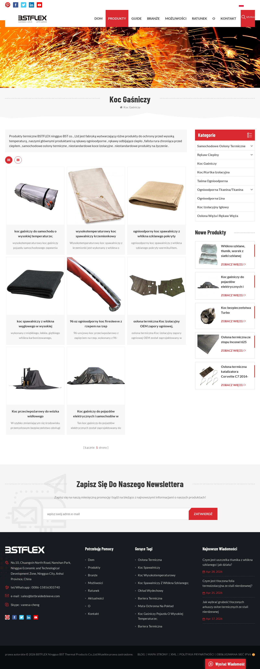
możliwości (175, 18)
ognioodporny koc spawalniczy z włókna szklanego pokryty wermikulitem (156, 233)
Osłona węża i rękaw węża (217, 216)
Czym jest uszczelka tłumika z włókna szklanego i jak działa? (228, 562)
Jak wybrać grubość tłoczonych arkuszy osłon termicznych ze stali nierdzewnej (225, 606)
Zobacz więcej (232, 264)
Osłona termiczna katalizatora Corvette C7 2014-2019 (234, 372)
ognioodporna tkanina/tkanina (220, 189)
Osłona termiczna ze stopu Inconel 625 (236, 339)
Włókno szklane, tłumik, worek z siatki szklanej (233, 251)
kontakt (228, 18)
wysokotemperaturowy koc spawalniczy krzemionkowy (96, 233)
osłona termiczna (150, 560)
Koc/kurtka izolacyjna (213, 172)
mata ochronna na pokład (155, 606)
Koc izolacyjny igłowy (213, 207)
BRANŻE (153, 18)
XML (174, 654)
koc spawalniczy (149, 567)
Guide (136, 18)
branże (93, 575)
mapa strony (158, 654)
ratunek (199, 18)
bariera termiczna (150, 598)
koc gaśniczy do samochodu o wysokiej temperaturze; (35, 233)
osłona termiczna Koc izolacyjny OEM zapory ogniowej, (156, 323)
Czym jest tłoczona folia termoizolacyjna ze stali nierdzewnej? (227, 583)
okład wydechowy (150, 590)
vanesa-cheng (30, 605)
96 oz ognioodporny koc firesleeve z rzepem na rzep (96, 323)
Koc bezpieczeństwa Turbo (236, 310)
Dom (98, 18)
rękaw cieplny (208, 155)
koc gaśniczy (130, 107)
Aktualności (96, 598)
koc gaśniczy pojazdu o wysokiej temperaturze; (160, 616)
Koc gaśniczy (207, 163)
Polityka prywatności (196, 654)
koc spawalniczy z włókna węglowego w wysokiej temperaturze (35, 324)
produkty (117, 18)
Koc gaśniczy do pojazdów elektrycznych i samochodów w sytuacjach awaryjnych (96, 414)
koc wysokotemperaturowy (157, 575)
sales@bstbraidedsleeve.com (179, 5)
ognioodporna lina (211, 198)
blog (141, 654)
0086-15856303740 (220, 5)
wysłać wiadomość (225, 664)
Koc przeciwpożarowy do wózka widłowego (35, 413)
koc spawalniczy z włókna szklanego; (163, 583)
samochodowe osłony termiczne (221, 146)
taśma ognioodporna (212, 181)
